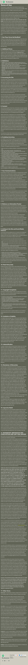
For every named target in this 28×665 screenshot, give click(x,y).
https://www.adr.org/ (21, 525)
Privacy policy (12, 655)
